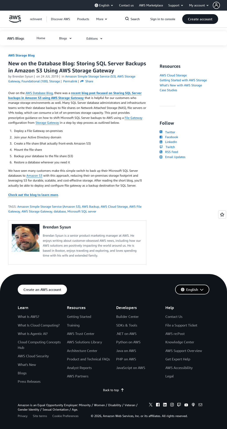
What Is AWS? (28, 316)
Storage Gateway (47, 122)
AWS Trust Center (80, 333)
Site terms (40, 416)
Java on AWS (126, 350)
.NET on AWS (126, 333)
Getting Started (79, 316)
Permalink (70, 81)
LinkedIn (168, 142)
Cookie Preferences (65, 416)
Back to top (113, 390)
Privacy (22, 416)
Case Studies (168, 90)
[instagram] (172, 405)
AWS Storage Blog (21, 55)
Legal (169, 376)
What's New (27, 364)
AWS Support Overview (183, 350)
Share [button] (86, 81)
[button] (220, 5)
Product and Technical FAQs (88, 359)
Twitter (167, 132)
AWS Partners (77, 376)
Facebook (169, 137)
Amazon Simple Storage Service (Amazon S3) (48, 206)
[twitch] (179, 405)
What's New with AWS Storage (181, 85)
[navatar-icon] (216, 5)
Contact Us (173, 316)
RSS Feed (169, 152)
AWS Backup (90, 206)
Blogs (22, 373)
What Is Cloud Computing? (39, 325)
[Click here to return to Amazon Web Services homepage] (15, 21)
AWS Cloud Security (33, 356)
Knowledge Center (179, 342)
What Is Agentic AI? (33, 333)
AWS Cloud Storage (114, 206)
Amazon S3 (34, 175)
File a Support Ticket (181, 325)
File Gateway (133, 118)
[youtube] (186, 405)
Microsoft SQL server (81, 211)
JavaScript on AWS (130, 367)
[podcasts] (193, 405)
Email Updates (172, 157)
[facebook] (158, 405)
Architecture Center (82, 350)
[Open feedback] (222, 214)
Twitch (167, 147)
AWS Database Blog (39, 93)
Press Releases (29, 381)
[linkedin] (165, 405)
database (60, 211)
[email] (200, 405)
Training (73, 325)
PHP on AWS (126, 359)
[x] (151, 405)
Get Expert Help (177, 359)
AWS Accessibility (179, 367)
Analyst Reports (79, 367)
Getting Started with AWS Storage (183, 80)
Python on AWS (128, 342)
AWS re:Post (175, 333)
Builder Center (127, 316)
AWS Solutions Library (84, 342)
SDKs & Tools (126, 325)
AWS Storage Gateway (37, 211)
